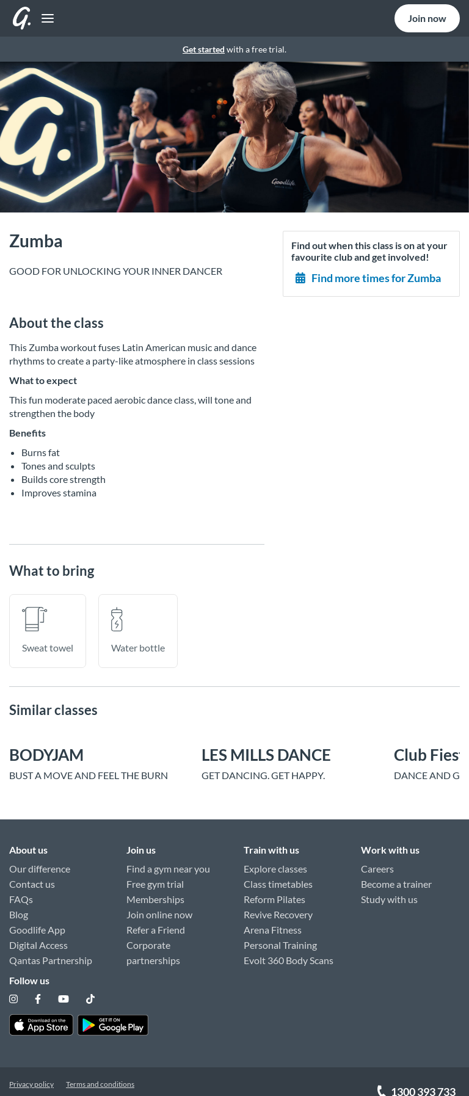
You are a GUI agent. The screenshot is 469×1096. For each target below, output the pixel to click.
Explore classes (275, 862)
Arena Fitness (273, 923)
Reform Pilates (274, 892)
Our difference (39, 862)
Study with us (389, 892)
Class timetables (278, 877)
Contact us (32, 877)
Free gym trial (155, 877)
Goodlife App (37, 923)
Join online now (159, 907)
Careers (377, 862)
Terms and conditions (100, 1064)
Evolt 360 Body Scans (288, 953)
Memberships (155, 892)
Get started (204, 49)
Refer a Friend (155, 923)
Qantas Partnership (50, 953)
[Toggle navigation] (20, 18)
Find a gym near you (168, 862)
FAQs (21, 892)
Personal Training (280, 938)
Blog (18, 907)
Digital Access (38, 938)
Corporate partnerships (153, 945)
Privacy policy (31, 1064)
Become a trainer (396, 877)
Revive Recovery (278, 907)
